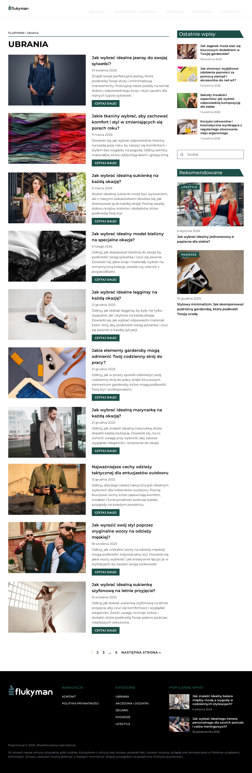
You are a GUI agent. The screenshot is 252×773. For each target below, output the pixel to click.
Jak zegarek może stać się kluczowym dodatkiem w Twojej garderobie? (220, 50)
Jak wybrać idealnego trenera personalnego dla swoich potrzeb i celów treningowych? (218, 722)
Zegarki (199, 8)
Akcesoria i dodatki (171, 8)
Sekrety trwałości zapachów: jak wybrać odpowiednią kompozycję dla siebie (220, 101)
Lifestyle (236, 8)
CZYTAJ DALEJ (106, 103)
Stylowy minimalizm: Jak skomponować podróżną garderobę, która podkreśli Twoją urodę (210, 309)
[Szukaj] (182, 155)
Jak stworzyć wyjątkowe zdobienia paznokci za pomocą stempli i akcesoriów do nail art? (219, 74)
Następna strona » (141, 652)
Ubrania (143, 8)
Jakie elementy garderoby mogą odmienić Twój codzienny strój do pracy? (127, 356)
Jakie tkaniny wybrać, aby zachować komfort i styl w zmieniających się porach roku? (130, 122)
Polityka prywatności (80, 703)
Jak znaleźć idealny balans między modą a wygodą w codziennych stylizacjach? (212, 700)
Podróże (217, 8)
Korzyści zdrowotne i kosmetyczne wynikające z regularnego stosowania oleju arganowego (221, 127)
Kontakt (69, 696)
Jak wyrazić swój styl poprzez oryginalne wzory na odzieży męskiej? (122, 531)
